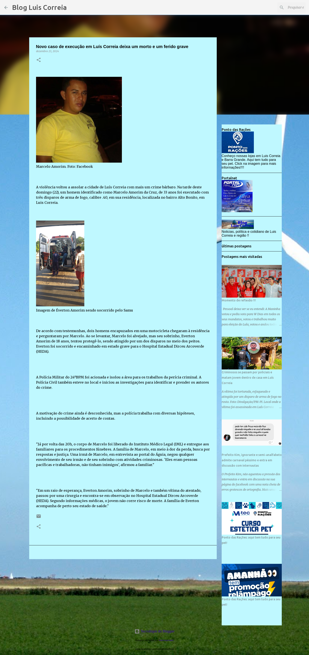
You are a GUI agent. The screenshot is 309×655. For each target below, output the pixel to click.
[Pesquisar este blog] (283, 7)
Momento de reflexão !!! (239, 300)
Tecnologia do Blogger (155, 631)
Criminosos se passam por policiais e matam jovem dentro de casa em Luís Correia (248, 378)
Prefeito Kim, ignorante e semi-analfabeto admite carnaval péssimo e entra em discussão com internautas (252, 460)
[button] (38, 60)
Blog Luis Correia (39, 7)
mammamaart (166, 640)
